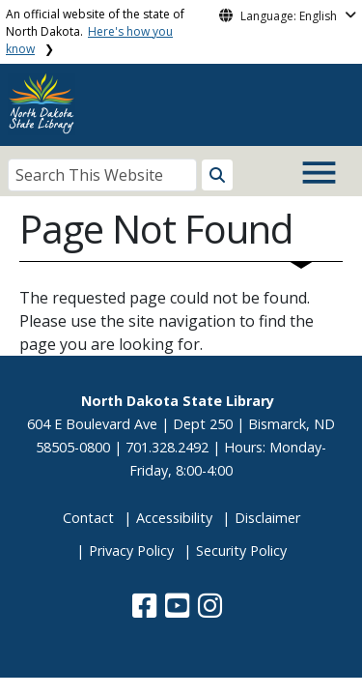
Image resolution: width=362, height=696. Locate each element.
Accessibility (174, 517)
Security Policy (241, 550)
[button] (146, 610)
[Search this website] (217, 175)
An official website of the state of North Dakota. (95, 31)
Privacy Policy (131, 550)
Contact (88, 517)
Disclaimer (267, 517)
